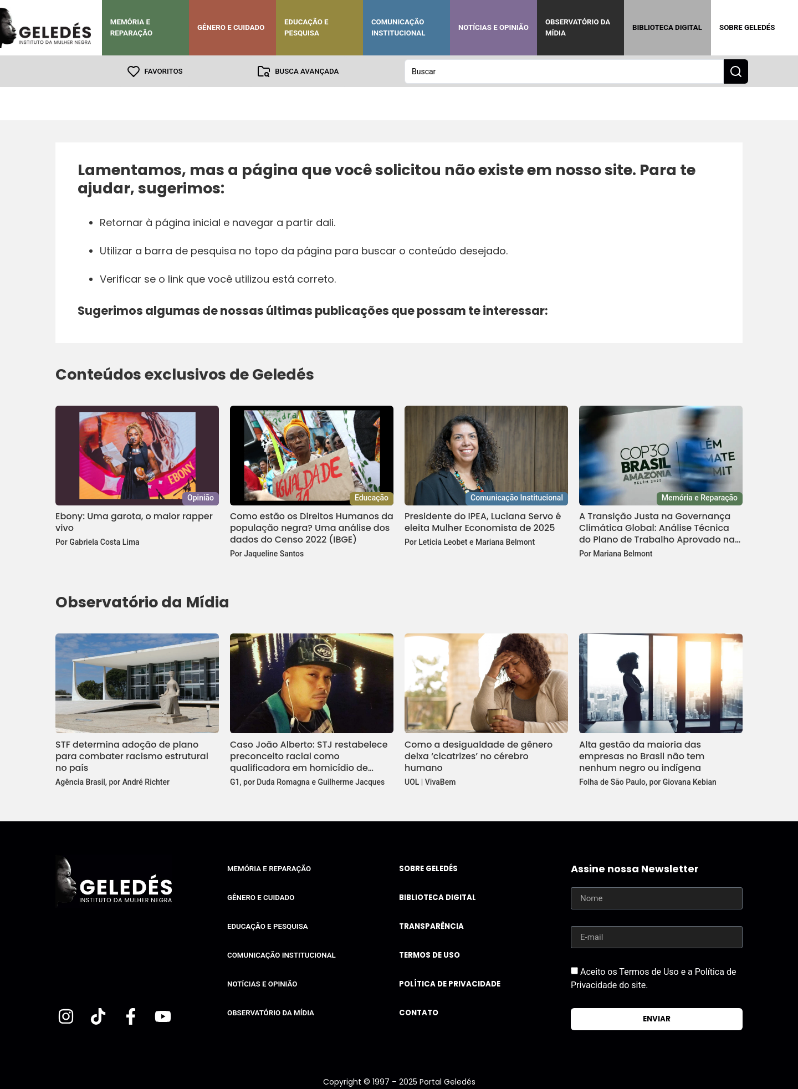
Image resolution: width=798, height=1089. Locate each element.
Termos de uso (429, 954)
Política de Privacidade (449, 983)
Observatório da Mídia (577, 27)
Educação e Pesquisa (306, 27)
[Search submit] (736, 71)
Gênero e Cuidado (231, 27)
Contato (418, 1012)
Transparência (431, 926)
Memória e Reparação (131, 27)
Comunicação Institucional (398, 27)
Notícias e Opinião (493, 27)
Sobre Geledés (747, 27)
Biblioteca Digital (667, 27)
